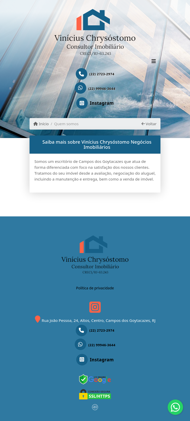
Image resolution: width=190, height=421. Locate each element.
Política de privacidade (95, 288)
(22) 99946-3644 (102, 89)
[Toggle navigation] (153, 62)
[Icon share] (95, 103)
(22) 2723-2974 (102, 74)
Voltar (149, 123)
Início (41, 123)
